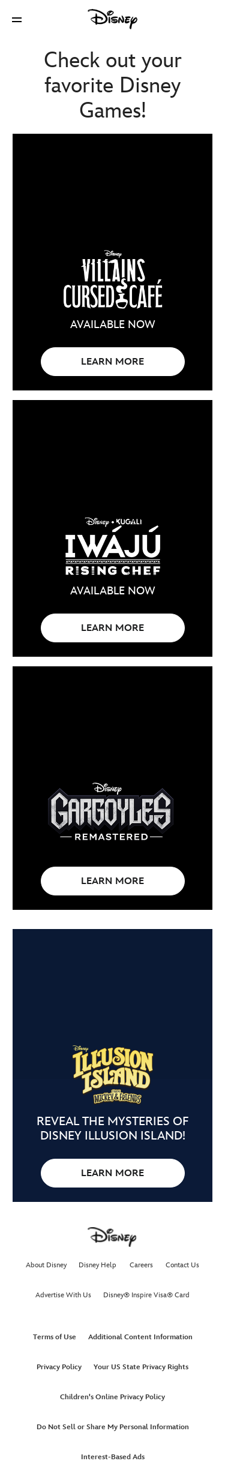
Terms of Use (54, 1337)
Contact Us (182, 1265)
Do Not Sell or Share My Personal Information (113, 1427)
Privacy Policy (59, 1367)
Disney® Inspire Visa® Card (146, 1295)
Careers (141, 1265)
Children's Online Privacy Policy (112, 1397)
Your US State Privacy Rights (141, 1367)
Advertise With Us (63, 1295)
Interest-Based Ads (113, 1457)
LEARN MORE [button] (112, 362)
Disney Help (97, 1265)
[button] (17, 19)
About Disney (46, 1265)
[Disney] (113, 19)
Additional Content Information (140, 1337)
